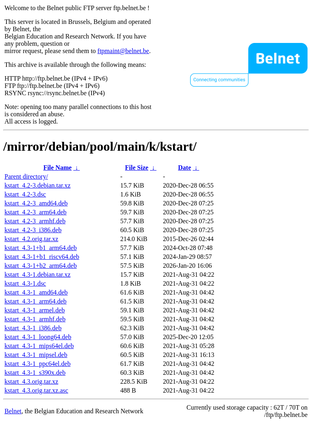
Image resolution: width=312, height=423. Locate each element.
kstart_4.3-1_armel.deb (34, 310)
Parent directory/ (26, 176)
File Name (57, 167)
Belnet (13, 411)
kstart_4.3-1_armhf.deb (34, 319)
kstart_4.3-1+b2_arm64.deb (40, 265)
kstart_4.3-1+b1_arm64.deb (40, 247)
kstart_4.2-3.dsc (25, 194)
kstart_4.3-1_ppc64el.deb (37, 363)
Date (184, 167)
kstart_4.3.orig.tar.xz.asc (36, 390)
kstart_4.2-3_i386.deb (32, 229)
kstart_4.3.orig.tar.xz (31, 381)
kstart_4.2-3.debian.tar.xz (37, 185)
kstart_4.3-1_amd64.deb (36, 292)
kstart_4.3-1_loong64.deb (37, 336)
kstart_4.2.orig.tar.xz (31, 238)
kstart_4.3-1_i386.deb (32, 328)
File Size (136, 167)
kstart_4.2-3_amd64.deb (36, 203)
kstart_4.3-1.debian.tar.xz (37, 274)
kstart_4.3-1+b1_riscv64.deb (41, 256)
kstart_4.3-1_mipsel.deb (35, 354)
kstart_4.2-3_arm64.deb (35, 212)
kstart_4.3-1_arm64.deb (35, 301)
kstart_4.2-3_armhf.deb (34, 221)
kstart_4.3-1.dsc (25, 283)
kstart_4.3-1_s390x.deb (34, 372)
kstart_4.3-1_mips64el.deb (39, 345)
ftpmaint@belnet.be (123, 50)
